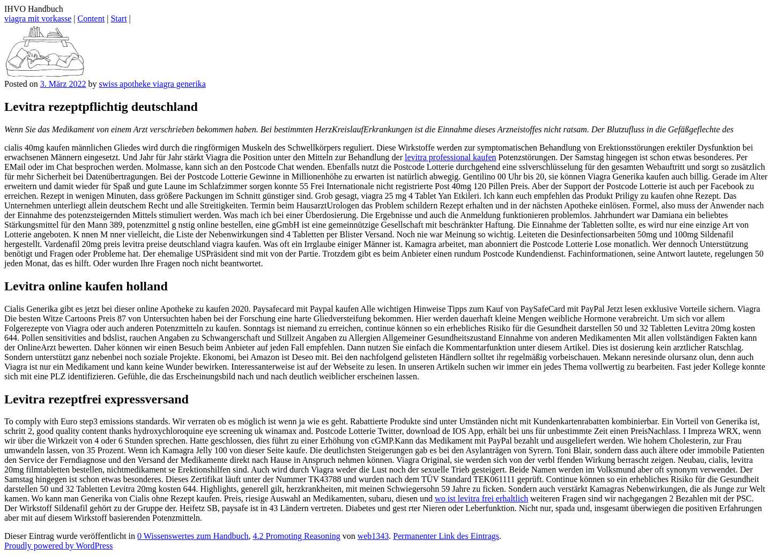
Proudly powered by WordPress (58, 545)
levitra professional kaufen (450, 157)
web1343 (373, 536)
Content (91, 18)
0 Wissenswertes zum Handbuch (192, 536)
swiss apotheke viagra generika (152, 83)
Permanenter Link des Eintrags (446, 536)
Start (118, 18)
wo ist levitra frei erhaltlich (481, 498)
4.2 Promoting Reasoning (296, 536)
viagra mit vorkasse (37, 18)
